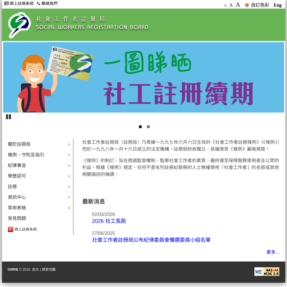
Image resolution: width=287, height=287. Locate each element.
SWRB (13, 270)
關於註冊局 (40, 146)
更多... (272, 252)
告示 (35, 270)
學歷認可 (40, 177)
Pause (9, 116)
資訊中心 (40, 199)
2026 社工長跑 (109, 221)
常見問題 (17, 218)
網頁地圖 (49, 270)
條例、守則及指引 (40, 156)
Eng (278, 5)
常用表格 (40, 209)
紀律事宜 (40, 167)
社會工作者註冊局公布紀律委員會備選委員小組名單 (151, 240)
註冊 (40, 188)
